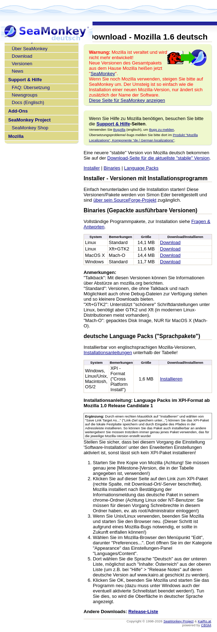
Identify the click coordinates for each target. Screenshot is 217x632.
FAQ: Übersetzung (31, 87)
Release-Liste (143, 611)
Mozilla (15, 136)
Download (22, 56)
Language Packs (141, 168)
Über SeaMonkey (29, 48)
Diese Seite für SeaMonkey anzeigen (127, 100)
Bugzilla (119, 129)
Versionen (22, 63)
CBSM (206, 625)
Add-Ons (18, 111)
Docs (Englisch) (28, 102)
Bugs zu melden (161, 129)
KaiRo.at (204, 621)
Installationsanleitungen (108, 352)
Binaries (112, 168)
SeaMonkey (103, 73)
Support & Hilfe (25, 79)
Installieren (171, 379)
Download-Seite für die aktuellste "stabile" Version (158, 158)
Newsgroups (24, 95)
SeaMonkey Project (29, 120)
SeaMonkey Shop (30, 127)
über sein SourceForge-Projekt (124, 200)
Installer (92, 168)
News (17, 71)
